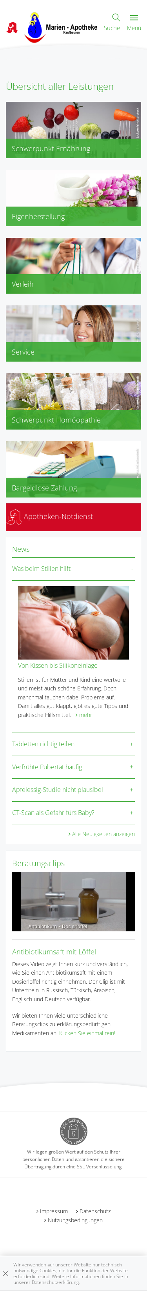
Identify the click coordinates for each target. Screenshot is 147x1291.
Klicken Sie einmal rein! (87, 1033)
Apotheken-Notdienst (49, 516)
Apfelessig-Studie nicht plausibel (57, 789)
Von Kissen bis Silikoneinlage (58, 665)
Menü (134, 23)
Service (23, 352)
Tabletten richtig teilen (43, 744)
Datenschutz (95, 1211)
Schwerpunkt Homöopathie (56, 419)
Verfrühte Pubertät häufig (47, 767)
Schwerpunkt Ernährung (51, 148)
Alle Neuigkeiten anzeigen (103, 834)
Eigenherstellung (38, 216)
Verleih (23, 284)
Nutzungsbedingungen (75, 1220)
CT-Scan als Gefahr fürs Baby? (53, 812)
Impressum (54, 1211)
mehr (85, 715)
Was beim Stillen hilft (41, 568)
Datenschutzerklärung (55, 1282)
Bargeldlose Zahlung (44, 487)
